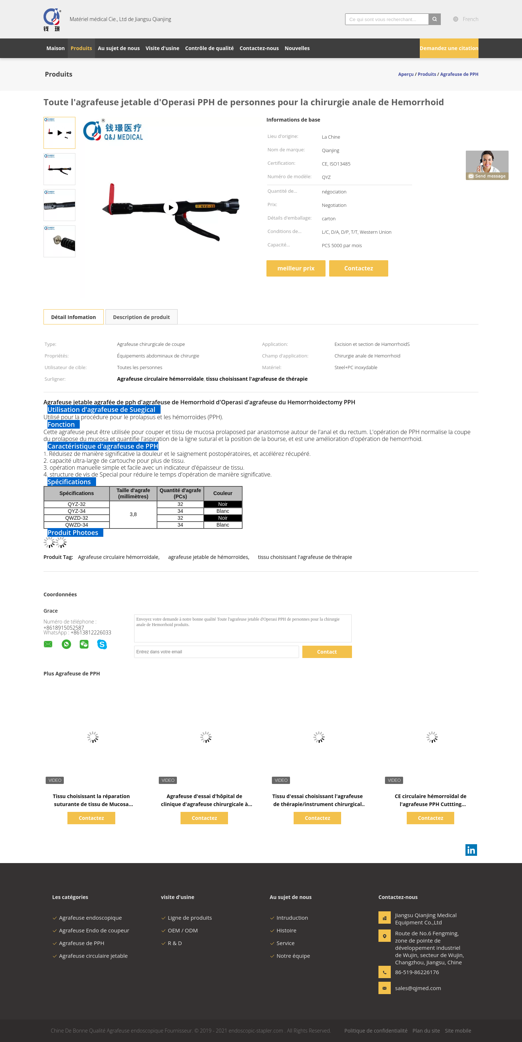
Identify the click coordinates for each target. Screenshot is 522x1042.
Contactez (358, 268)
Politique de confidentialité (375, 1030)
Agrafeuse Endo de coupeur (90, 930)
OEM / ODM (179, 930)
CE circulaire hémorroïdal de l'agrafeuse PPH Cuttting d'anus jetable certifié (431, 804)
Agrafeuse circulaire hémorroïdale (118, 556)
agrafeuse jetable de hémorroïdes (208, 556)
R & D (171, 943)
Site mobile (458, 1030)
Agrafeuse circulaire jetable (90, 955)
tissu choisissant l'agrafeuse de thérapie (305, 556)
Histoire (283, 930)
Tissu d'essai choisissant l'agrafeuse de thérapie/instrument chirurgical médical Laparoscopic (317, 804)
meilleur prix (296, 268)
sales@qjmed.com (418, 988)
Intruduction (289, 917)
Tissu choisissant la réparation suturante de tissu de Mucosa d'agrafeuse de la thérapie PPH (91, 804)
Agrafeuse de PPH (78, 943)
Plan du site (426, 1030)
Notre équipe (290, 955)
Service (282, 943)
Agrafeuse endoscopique (87, 917)
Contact (327, 651)
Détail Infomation (73, 317)
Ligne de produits (186, 917)
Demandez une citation (449, 48)
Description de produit (141, 317)
